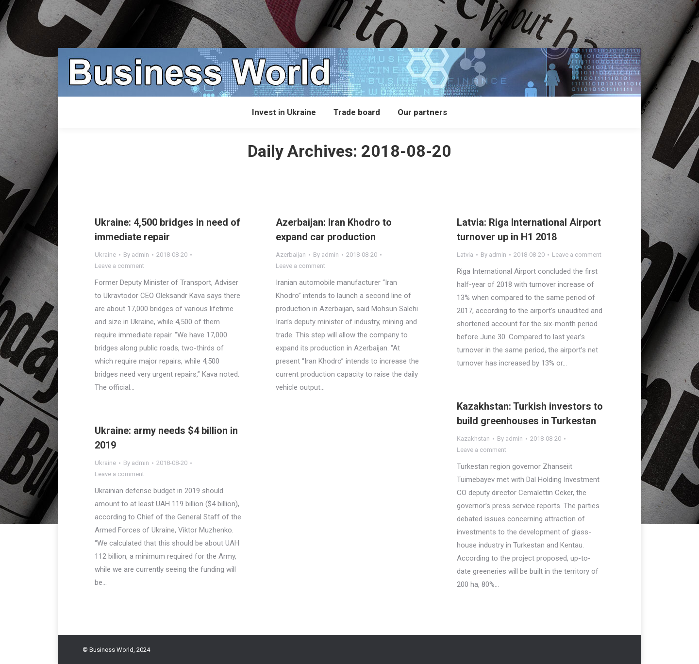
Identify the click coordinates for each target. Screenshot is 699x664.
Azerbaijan (291, 254)
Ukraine (105, 254)
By (136, 254)
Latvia (465, 254)
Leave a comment (119, 265)
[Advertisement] (176, 22)
